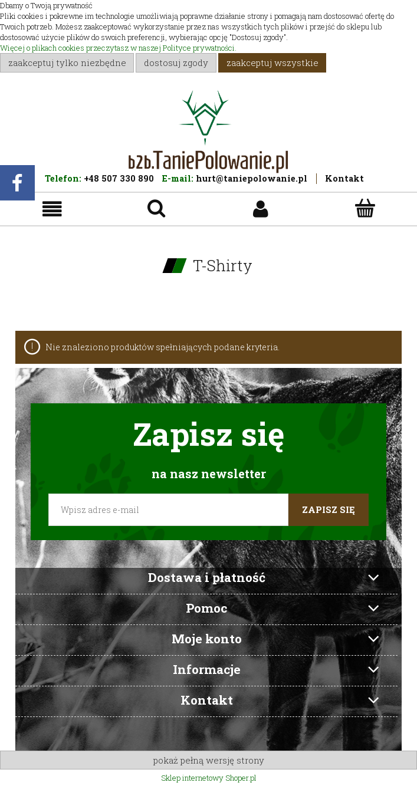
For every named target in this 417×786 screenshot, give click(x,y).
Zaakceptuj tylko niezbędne (67, 62)
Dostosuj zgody (176, 62)
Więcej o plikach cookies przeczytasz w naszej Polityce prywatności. (118, 47)
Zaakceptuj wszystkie (272, 62)
